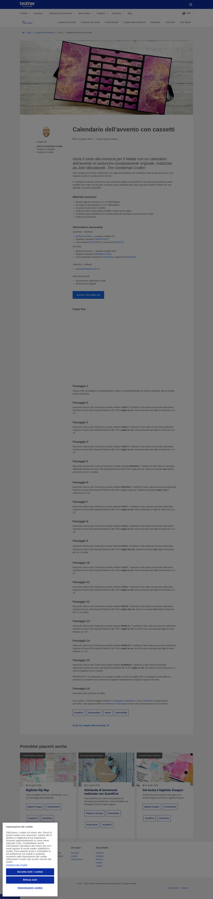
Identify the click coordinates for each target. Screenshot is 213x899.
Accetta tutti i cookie (30, 872)
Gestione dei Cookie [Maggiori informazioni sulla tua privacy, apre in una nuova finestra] (16, 865)
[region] (30, 859)
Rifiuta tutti (30, 880)
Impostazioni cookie (30, 888)
